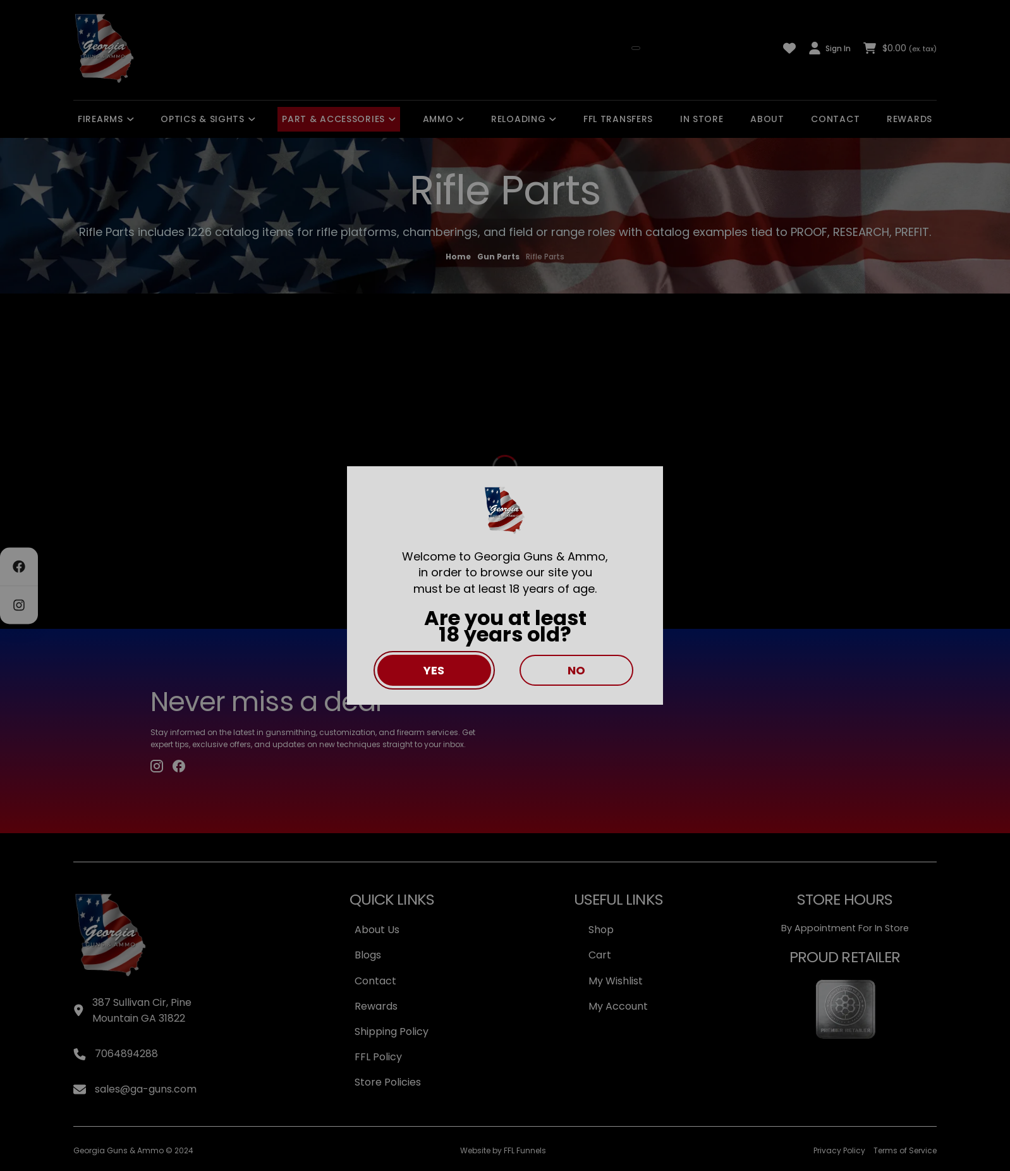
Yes (433, 670)
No (576, 670)
